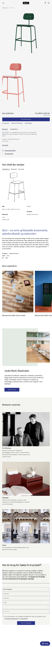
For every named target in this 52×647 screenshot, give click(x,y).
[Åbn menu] (3, 3)
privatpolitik (24, 618)
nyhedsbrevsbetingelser (11, 618)
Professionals (5, 7)
